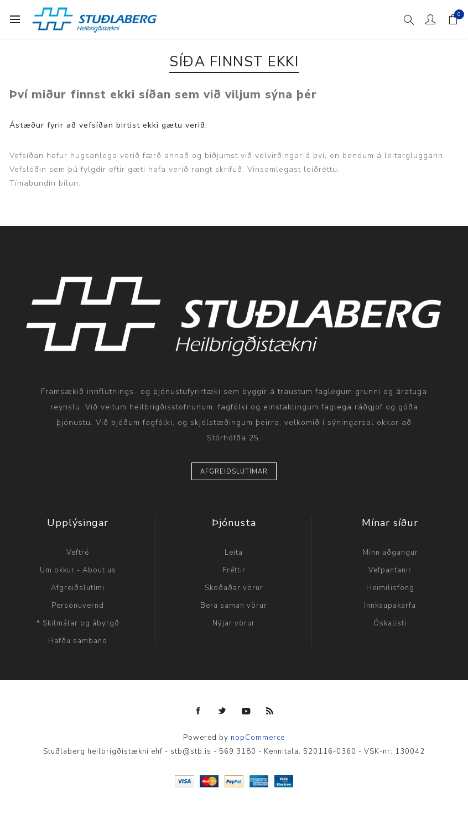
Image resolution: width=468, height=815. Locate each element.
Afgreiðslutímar (234, 471)
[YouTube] (246, 711)
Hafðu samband (77, 641)
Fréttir (234, 570)
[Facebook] (198, 711)
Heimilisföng (390, 588)
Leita (234, 553)
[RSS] (270, 711)
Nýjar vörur (233, 623)
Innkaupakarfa (390, 606)
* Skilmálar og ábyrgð (78, 623)
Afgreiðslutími (78, 588)
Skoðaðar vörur (234, 588)
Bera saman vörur (233, 606)
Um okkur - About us (78, 570)
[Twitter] (222, 711)
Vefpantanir (390, 570)
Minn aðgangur (390, 553)
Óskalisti (390, 623)
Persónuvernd (77, 606)
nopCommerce (258, 738)
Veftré (77, 553)
